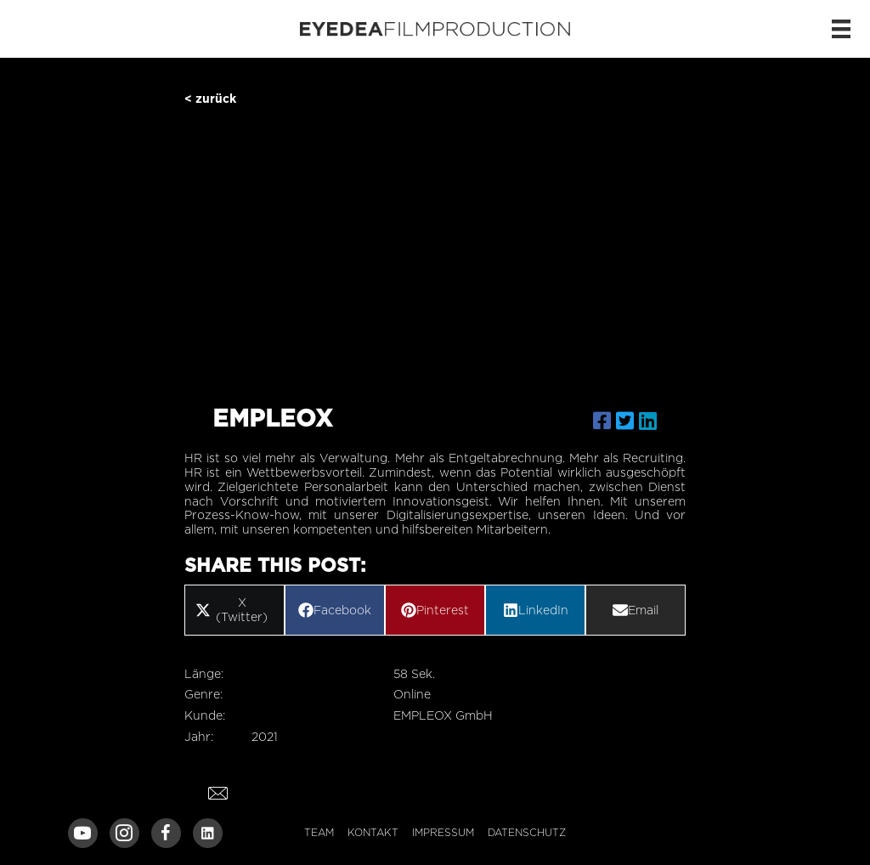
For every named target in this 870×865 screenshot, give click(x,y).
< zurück (210, 98)
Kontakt (372, 832)
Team (319, 832)
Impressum (443, 832)
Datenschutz (527, 832)
